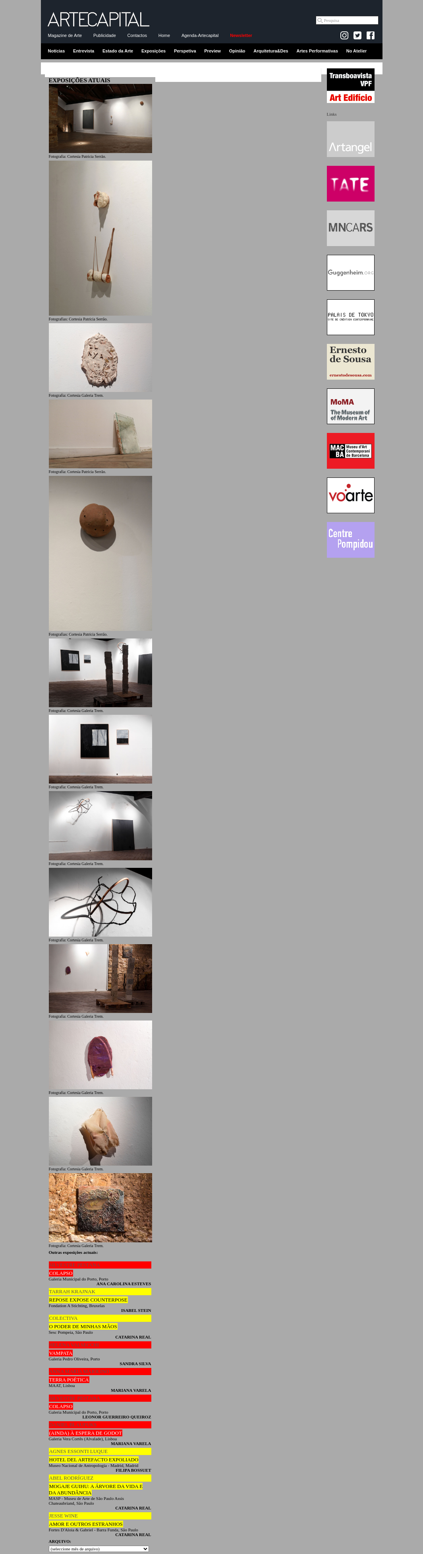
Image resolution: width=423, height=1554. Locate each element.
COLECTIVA (63, 1318)
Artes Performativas (317, 51)
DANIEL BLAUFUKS (73, 1425)
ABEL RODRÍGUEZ (71, 1478)
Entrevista (83, 51)
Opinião (237, 51)
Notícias (56, 51)
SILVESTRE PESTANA (74, 1265)
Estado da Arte (117, 51)
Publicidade (104, 35)
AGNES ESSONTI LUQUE (78, 1451)
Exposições (153, 51)
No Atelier (356, 51)
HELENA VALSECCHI (74, 1345)
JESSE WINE (63, 1516)
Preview (212, 51)
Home (164, 35)
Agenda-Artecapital (200, 35)
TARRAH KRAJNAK (72, 1291)
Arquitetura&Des (270, 51)
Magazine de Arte (65, 35)
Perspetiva (185, 51)
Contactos (137, 35)
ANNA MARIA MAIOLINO (79, 1371)
